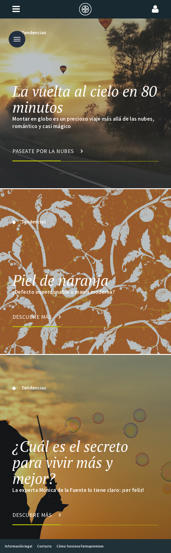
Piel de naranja (60, 280)
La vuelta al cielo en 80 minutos (84, 99)
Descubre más (36, 320)
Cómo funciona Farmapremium (80, 546)
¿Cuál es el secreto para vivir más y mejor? (70, 462)
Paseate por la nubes (47, 154)
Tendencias (33, 221)
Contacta (44, 546)
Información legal (18, 546)
